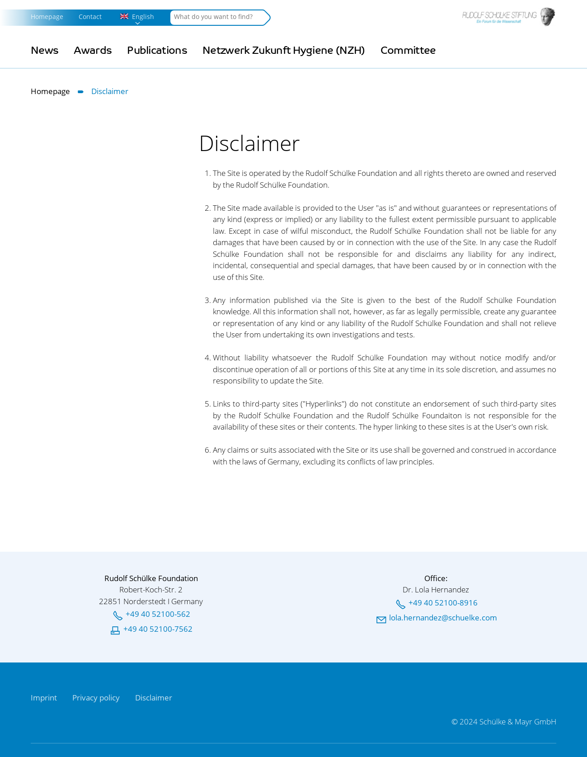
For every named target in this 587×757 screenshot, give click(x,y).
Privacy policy (96, 697)
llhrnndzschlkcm (443, 617)
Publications (157, 50)
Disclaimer (153, 697)
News (44, 50)
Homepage (47, 16)
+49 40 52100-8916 (443, 602)
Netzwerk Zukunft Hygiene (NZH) (283, 50)
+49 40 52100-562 (158, 614)
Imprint (44, 697)
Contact (90, 16)
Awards (93, 50)
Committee (408, 50)
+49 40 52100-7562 (158, 629)
